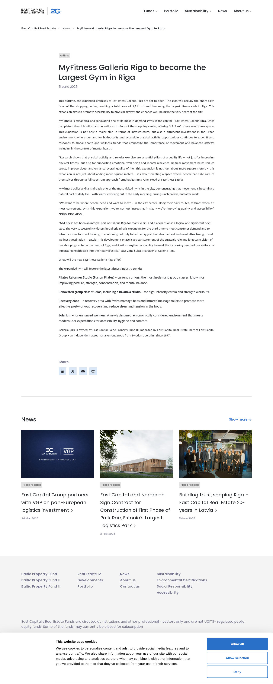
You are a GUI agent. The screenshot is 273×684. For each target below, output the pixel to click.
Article (64, 55)
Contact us (130, 586)
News (222, 11)
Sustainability (198, 11)
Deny (237, 656)
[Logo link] (41, 11)
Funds (150, 11)
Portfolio (171, 11)
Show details (224, 675)
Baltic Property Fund (39, 574)
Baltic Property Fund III (40, 586)
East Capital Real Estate (38, 28)
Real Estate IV (89, 574)
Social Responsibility (175, 586)
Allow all (237, 628)
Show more (240, 419)
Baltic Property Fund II (40, 580)
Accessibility (168, 592)
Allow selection (237, 642)
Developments (90, 580)
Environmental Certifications (182, 580)
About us (243, 11)
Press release (32, 485)
